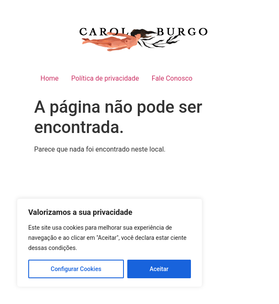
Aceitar (159, 269)
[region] (109, 242)
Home (49, 78)
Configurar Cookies (76, 269)
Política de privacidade (105, 78)
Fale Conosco (172, 78)
